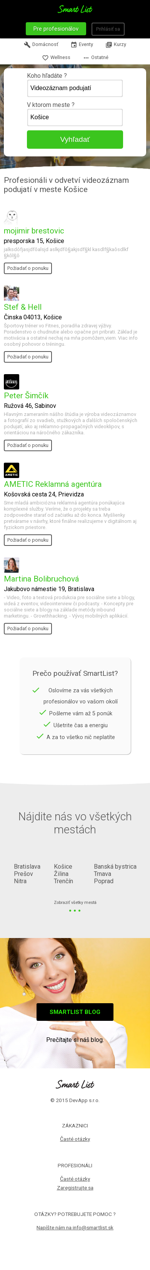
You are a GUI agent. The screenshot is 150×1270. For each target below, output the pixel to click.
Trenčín (63, 881)
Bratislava (27, 866)
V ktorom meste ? (75, 114)
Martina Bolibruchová (41, 578)
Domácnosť (41, 44)
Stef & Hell (23, 307)
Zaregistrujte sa (75, 1188)
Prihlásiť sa (108, 29)
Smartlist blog (75, 1012)
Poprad (103, 881)
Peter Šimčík (26, 395)
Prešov (23, 873)
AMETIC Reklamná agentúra (53, 484)
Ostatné (95, 57)
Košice (63, 866)
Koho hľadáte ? (75, 84)
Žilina (61, 873)
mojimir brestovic (34, 230)
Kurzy (115, 44)
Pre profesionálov (55, 28)
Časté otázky (75, 1139)
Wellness (56, 57)
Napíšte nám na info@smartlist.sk (75, 1227)
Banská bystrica (115, 866)
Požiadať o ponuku (27, 268)
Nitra (20, 881)
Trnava (102, 873)
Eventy (81, 44)
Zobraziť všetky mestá (75, 903)
